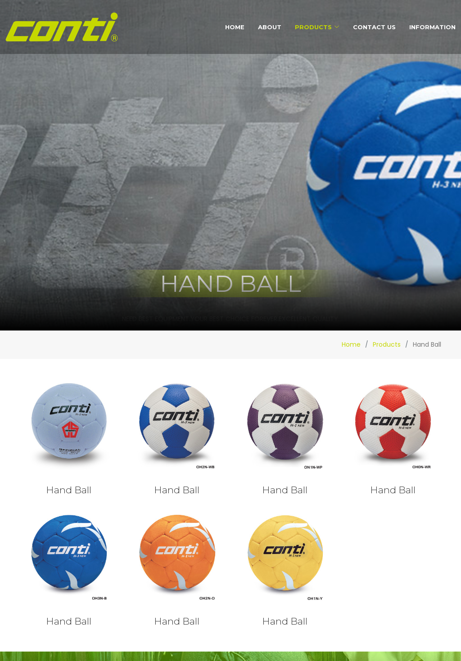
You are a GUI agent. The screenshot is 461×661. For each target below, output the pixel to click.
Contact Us (374, 27)
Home (234, 27)
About (269, 27)
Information (432, 27)
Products (387, 344)
